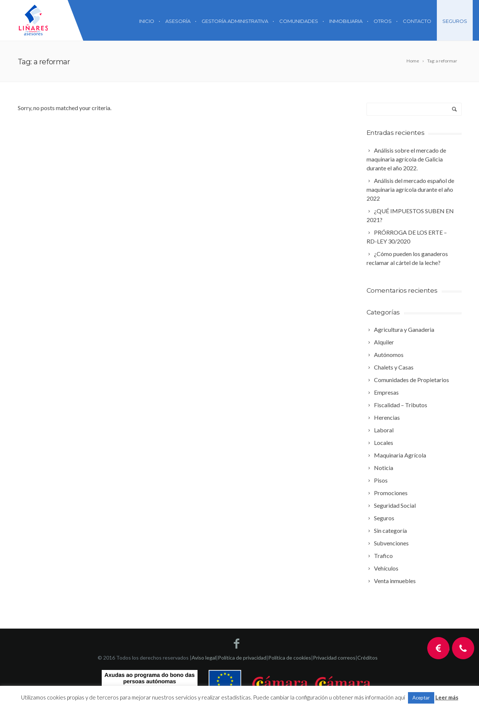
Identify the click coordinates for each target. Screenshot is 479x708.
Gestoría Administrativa (235, 21)
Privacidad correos (334, 657)
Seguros (454, 21)
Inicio (146, 21)
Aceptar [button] (421, 698)
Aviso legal (204, 657)
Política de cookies (289, 657)
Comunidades (298, 21)
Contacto (417, 21)
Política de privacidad (242, 657)
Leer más (446, 697)
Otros (383, 21)
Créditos (367, 657)
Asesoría (177, 21)
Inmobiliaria (345, 21)
